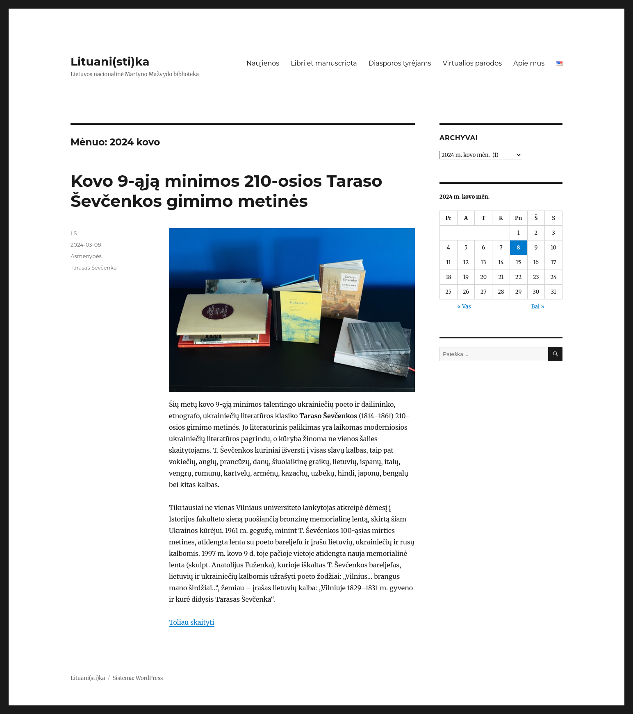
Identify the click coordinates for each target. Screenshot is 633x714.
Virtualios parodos (472, 63)
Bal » (537, 306)
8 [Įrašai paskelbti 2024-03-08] (518, 247)
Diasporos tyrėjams (400, 63)
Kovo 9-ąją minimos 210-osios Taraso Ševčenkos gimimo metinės (227, 191)
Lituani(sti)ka (110, 61)
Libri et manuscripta (324, 63)
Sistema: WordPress (138, 678)
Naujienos (262, 63)
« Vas (464, 306)
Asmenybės (86, 256)
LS (74, 233)
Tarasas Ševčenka (94, 267)
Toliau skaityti (191, 622)
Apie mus (528, 63)
